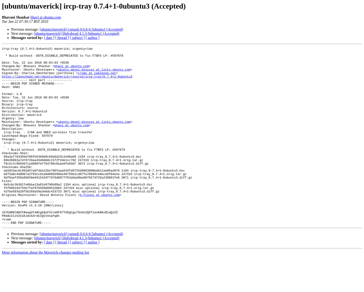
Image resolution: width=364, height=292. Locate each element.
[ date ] (49, 38)
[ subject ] (77, 38)
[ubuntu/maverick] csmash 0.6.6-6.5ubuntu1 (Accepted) (81, 29)
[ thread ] (62, 38)
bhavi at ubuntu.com (46, 17)
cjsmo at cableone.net (97, 78)
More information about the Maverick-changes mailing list (45, 288)
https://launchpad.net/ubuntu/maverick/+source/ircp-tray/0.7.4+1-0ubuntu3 (67, 83)
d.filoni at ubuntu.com (100, 225)
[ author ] (93, 38)
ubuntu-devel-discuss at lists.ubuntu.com (94, 74)
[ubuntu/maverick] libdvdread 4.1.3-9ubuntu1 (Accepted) (76, 34)
